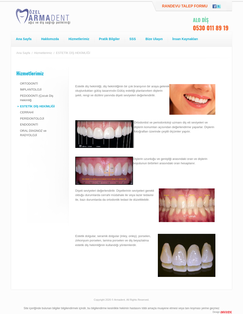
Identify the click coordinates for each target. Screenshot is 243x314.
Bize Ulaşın (154, 39)
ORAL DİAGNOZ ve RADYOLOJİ (33, 133)
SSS (132, 39)
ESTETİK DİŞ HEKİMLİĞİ (37, 106)
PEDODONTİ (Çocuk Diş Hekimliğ (36, 98)
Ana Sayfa (24, 39)
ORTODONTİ (29, 83)
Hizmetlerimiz (79, 39)
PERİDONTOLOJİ (32, 118)
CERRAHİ (27, 112)
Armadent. (120, 299)
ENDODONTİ (29, 124)
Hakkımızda (50, 39)
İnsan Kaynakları (185, 39)
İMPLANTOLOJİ (31, 89)
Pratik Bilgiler (109, 39)
